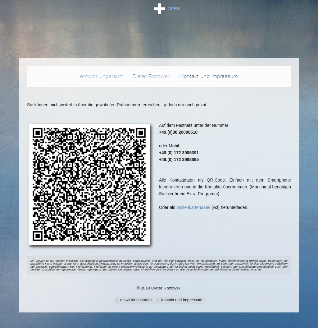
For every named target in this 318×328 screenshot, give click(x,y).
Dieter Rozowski (152, 76)
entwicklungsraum (102, 76)
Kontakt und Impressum (209, 76)
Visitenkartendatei (193, 207)
